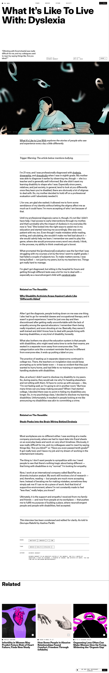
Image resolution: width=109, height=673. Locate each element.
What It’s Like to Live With (33, 140)
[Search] (100, 3)
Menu (104, 3)
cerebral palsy (69, 274)
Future (58, 3)
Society (69, 3)
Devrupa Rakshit (52, 59)
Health (39, 547)
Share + (103, 58)
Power (37, 3)
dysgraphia (25, 175)
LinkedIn (42, 540)
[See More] (53, 547)
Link (51, 540)
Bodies (47, 3)
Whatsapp (33, 540)
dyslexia (76, 172)
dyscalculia (42, 175)
